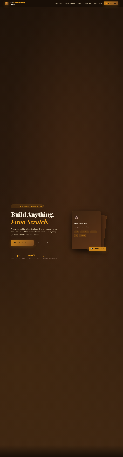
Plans (79, 3)
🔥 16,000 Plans (111, 3)
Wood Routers (70, 3)
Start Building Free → (22, 243)
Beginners (88, 3)
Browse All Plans (46, 243)
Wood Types (98, 3)
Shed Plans (58, 3)
